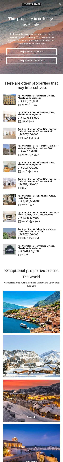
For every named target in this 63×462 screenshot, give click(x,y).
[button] (60, 4)
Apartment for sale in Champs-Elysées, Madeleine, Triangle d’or (36, 97)
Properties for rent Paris (31, 60)
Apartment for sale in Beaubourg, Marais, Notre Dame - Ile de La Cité (37, 230)
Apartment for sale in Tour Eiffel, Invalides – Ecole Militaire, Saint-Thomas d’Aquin (38, 130)
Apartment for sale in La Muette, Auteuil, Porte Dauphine (37, 197)
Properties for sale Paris (31, 51)
